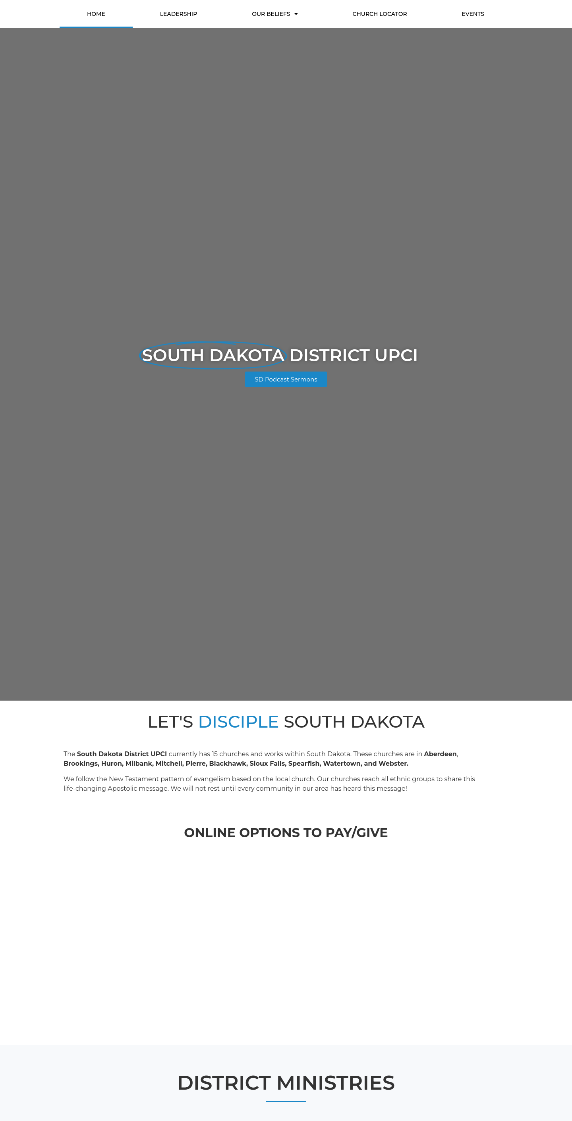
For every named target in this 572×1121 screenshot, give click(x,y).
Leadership (178, 13)
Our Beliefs (275, 14)
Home (96, 13)
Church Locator (379, 13)
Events (473, 13)
